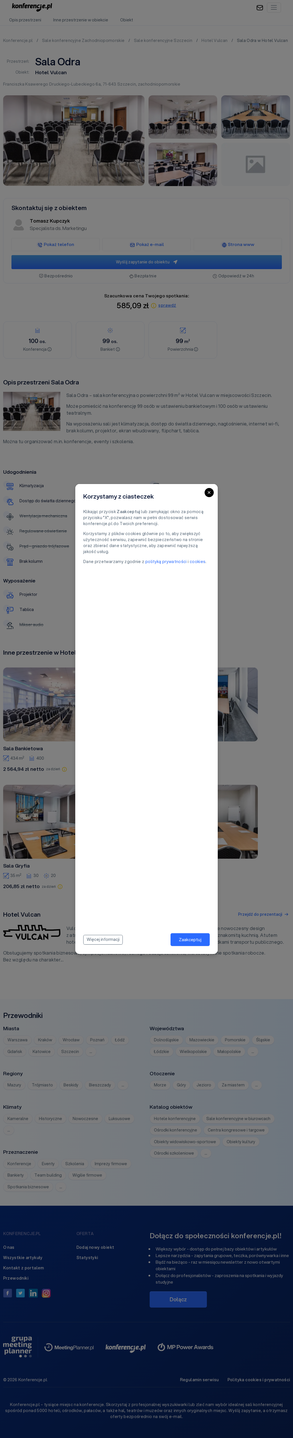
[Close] (209, 492)
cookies (197, 561)
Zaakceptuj (190, 939)
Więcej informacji (103, 939)
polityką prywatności (166, 561)
